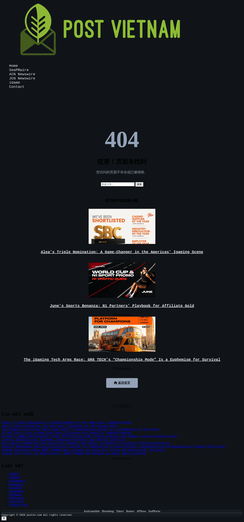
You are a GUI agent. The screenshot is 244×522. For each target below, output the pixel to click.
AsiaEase (16, 491)
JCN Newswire (22, 78)
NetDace (15, 494)
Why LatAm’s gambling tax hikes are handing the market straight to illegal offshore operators (86, 443)
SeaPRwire (19, 70)
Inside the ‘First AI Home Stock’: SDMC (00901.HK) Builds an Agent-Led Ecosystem (74, 453)
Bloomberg (17, 481)
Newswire (16, 484)
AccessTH (16, 501)
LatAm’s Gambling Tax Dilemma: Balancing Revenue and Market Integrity (64, 439)
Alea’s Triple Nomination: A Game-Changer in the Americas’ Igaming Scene (122, 252)
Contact (16, 87)
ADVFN (13, 474)
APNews (141, 511)
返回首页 (122, 382)
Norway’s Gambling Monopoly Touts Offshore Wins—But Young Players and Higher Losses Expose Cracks (89, 436)
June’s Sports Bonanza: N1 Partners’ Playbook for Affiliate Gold (122, 306)
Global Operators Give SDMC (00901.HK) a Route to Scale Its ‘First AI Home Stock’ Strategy (83, 450)
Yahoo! (120, 511)
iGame (14, 83)
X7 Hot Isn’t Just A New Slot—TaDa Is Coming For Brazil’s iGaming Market (67, 433)
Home (13, 66)
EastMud (15, 488)
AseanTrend (18, 505)
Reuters (130, 511)
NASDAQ (14, 477)
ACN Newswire (22, 74)
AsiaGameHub (92, 511)
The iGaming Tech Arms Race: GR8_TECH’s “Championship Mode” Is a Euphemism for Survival (122, 359)
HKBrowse (16, 498)
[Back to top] (4, 518)
